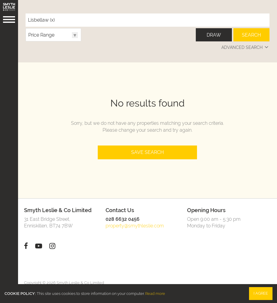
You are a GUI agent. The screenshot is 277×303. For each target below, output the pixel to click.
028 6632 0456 (123, 219)
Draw (214, 35)
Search (251, 35)
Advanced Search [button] (245, 47)
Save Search (147, 152)
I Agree (261, 293)
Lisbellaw (41, 20)
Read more (155, 293)
